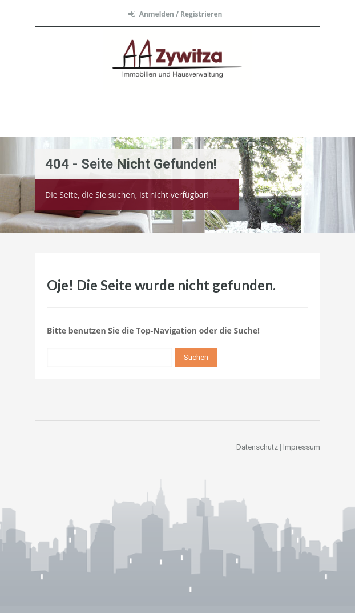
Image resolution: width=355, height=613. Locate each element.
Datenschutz (257, 447)
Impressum (301, 447)
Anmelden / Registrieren (175, 14)
